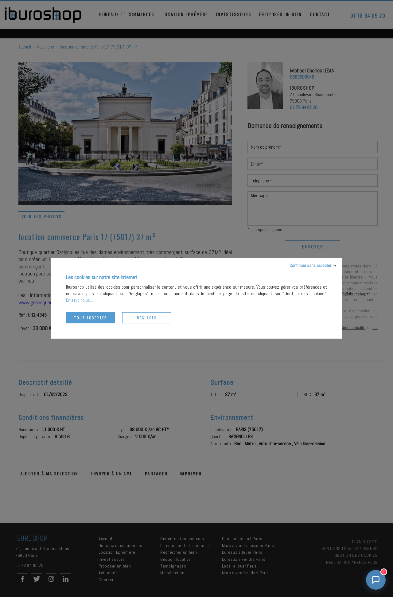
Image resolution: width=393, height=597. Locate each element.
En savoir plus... (79, 300)
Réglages (147, 317)
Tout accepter (90, 317)
